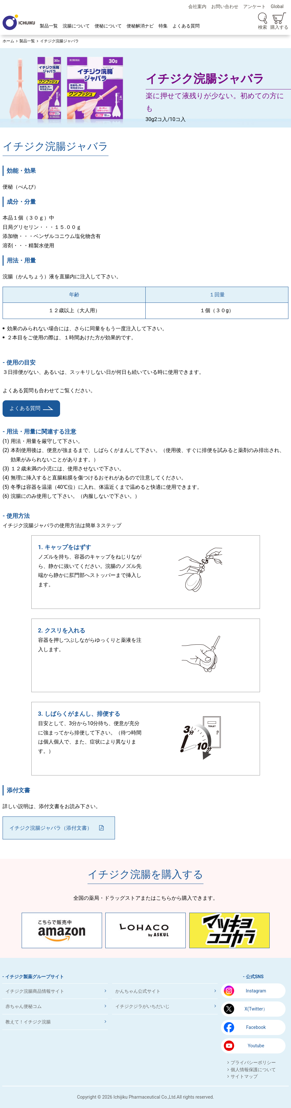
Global (277, 6)
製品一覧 (49, 25)
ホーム (8, 41)
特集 (163, 25)
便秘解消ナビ (140, 25)
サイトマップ (244, 1076)
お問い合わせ (224, 6)
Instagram (256, 990)
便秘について (108, 25)
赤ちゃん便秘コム (23, 1006)
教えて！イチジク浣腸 (28, 1021)
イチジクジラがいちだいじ (142, 1006)
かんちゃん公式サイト (138, 991)
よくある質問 (186, 25)
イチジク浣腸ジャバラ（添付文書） (50, 828)
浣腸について (76, 25)
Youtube (256, 1045)
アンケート (254, 6)
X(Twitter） (255, 1008)
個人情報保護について (253, 1069)
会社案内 (197, 6)
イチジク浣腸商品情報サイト (34, 991)
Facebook (256, 1027)
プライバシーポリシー (253, 1062)
